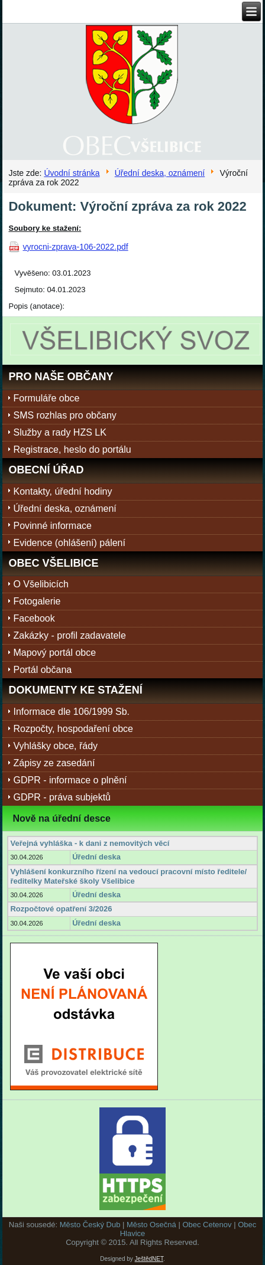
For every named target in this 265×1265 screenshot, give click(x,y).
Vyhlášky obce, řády (55, 746)
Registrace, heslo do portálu (72, 449)
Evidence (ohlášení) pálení (69, 543)
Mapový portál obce (54, 653)
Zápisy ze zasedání (54, 763)
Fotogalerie (36, 601)
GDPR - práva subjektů (62, 797)
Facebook (33, 618)
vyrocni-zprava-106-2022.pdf (75, 246)
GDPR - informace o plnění (70, 780)
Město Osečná (151, 1224)
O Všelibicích (40, 584)
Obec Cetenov (206, 1224)
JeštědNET (149, 1259)
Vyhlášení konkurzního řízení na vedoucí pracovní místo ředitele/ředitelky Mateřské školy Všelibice (128, 876)
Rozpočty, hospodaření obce (73, 729)
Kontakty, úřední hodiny (62, 491)
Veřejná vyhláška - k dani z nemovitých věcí (89, 843)
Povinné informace (52, 526)
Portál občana (42, 670)
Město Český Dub (90, 1224)
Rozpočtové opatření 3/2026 (61, 908)
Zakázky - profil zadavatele (69, 635)
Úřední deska (96, 856)
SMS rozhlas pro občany (64, 415)
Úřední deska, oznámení (160, 173)
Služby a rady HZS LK (59, 432)
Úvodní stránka (71, 173)
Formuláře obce (46, 398)
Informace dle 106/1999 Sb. (71, 712)
